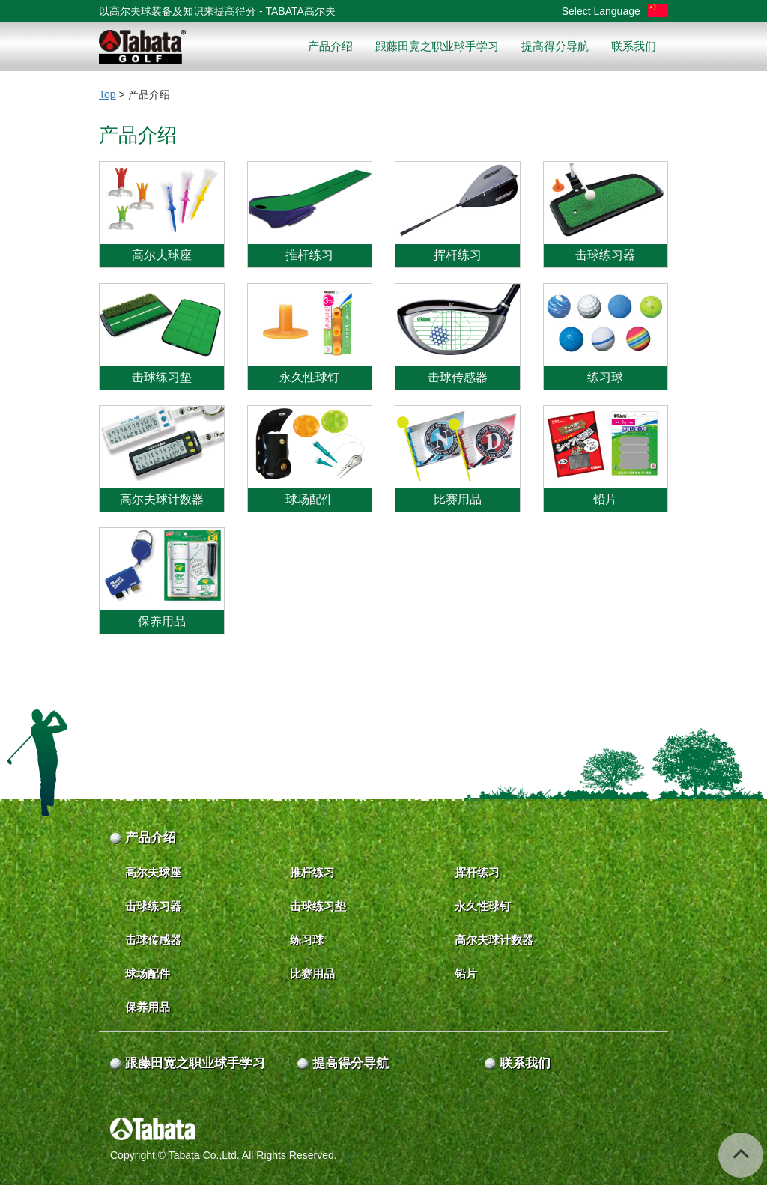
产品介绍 (330, 46)
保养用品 (147, 1007)
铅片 (466, 973)
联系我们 (633, 46)
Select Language (615, 11)
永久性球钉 (483, 906)
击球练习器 (153, 906)
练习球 (307, 939)
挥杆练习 (477, 872)
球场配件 (147, 973)
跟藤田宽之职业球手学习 (437, 46)
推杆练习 (312, 872)
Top (107, 94)
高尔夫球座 (153, 872)
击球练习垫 (318, 906)
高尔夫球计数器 (494, 939)
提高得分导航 (555, 46)
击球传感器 (153, 939)
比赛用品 (312, 973)
